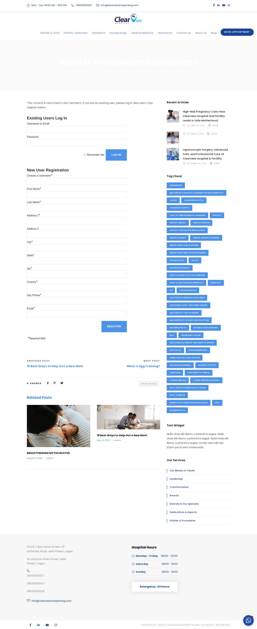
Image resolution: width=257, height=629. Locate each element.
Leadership (175, 479)
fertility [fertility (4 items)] (217, 215)
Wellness (133, 71)
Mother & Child (60, 32)
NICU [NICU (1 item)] (171, 335)
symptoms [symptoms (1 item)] (174, 373)
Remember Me (95, 147)
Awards (173, 495)
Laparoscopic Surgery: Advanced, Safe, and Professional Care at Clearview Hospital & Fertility (204, 154)
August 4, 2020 (34, 436)
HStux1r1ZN (84, 71)
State (30, 240)
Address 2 (33, 216)
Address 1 (33, 204)
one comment (172, 71)
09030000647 (35, 583)
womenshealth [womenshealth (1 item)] (177, 410)
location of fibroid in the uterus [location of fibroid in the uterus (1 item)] (186, 298)
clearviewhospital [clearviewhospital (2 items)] (194, 200)
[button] (248, 620)
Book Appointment (238, 32)
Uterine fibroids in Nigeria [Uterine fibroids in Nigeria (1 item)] (207, 380)
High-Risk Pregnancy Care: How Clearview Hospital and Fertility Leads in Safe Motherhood (206, 116)
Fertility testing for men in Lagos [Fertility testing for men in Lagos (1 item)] (187, 230)
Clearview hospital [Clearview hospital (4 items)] (179, 208)
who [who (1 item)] (217, 403)
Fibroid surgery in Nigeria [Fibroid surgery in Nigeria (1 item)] (207, 238)
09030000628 (35, 591)
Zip (29, 252)
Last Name (34, 192)
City (30, 228)
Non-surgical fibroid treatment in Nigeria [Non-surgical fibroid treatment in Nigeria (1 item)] (191, 343)
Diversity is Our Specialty (182, 504)
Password (32, 131)
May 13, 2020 (103, 418)
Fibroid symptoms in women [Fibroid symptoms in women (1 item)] (183, 245)
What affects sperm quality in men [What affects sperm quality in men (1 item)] (187, 388)
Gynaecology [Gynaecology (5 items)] (176, 260)
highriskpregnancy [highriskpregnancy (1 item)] (179, 268)
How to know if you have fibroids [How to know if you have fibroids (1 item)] (186, 275)
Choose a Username (39, 167)
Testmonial (159, 32)
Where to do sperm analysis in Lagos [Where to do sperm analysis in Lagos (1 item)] (188, 403)
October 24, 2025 (195, 125)
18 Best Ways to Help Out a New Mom (120, 413)
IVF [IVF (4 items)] (170, 290)
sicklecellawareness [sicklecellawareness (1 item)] (180, 365)
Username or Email (38, 119)
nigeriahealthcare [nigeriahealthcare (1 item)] (191, 335)
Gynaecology (118, 32)
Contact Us (176, 32)
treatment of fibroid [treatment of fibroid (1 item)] (198, 373)
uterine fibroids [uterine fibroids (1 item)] (178, 380)
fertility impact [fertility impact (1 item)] (177, 223)
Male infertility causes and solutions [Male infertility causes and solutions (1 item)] (189, 320)
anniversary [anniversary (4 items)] (176, 185)
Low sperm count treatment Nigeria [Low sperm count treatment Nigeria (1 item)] (188, 305)
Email (31, 289)
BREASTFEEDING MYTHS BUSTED (49, 431)
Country (32, 264)
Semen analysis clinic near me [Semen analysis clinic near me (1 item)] (185, 358)
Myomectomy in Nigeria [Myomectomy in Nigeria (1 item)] (205, 328)
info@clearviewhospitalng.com (115, 5)
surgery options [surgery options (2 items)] (208, 365)
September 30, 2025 (197, 163)
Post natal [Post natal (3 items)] (175, 350)
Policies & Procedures (181, 520)
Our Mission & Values (181, 470)
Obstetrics (101, 32)
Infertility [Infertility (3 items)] (216, 283)
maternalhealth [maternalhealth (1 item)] (178, 328)
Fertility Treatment (82, 32)
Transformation (177, 487)
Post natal (151, 71)
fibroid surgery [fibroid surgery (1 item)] (177, 238)
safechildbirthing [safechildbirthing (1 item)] (197, 350)
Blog (202, 32)
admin (48, 436)
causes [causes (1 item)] (173, 200)
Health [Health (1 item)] (194, 260)
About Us (191, 32)
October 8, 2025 (195, 134)
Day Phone (34, 277)
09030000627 (35, 575)
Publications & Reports (181, 512)
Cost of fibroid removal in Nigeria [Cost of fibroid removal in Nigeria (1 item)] (187, 215)
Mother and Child (115, 71)
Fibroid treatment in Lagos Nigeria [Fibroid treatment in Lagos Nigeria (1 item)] (187, 253)
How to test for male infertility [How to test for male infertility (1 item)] (186, 283)
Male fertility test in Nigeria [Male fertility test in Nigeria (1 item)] (184, 313)
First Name (34, 179)
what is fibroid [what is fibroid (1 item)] (177, 395)
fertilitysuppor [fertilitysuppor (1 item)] (201, 223)
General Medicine (139, 32)
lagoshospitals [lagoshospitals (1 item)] (187, 290)
